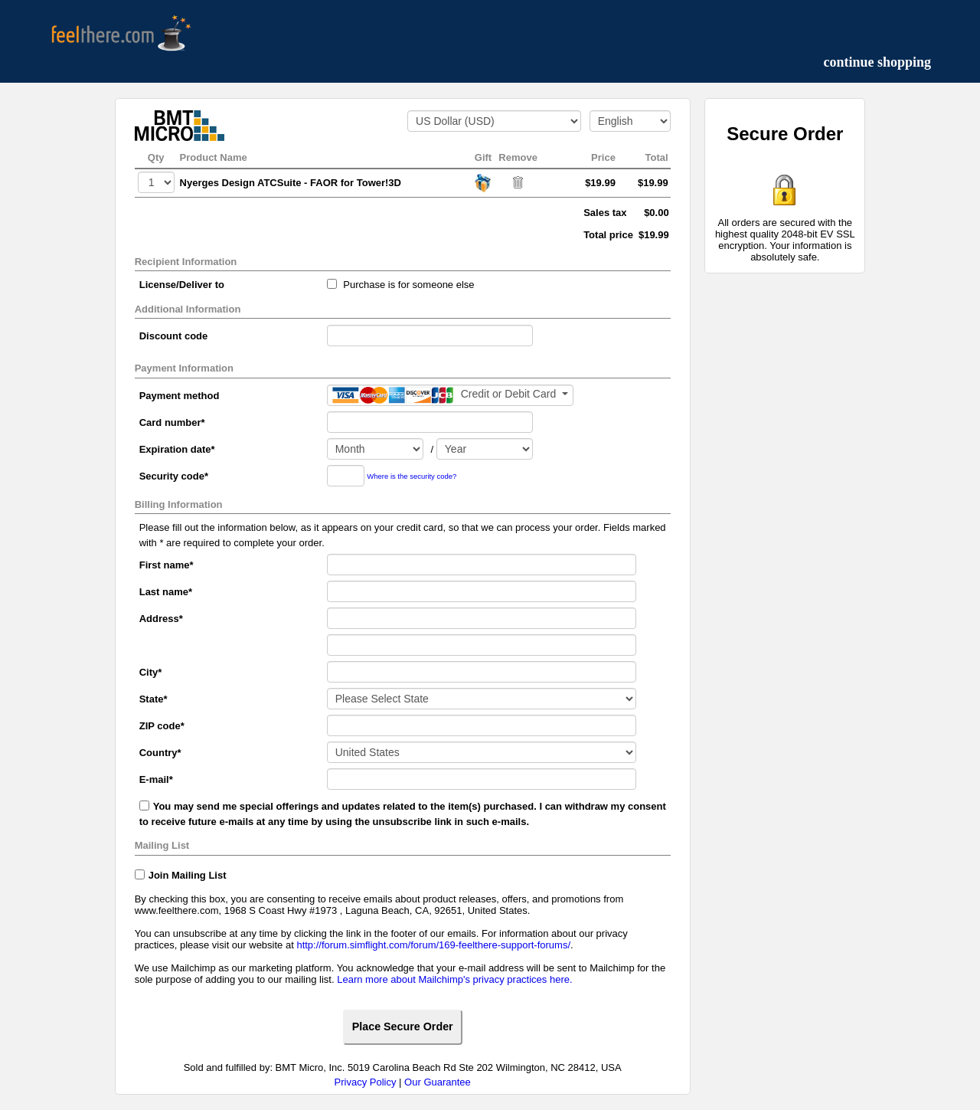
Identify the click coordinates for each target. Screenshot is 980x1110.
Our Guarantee (437, 1082)
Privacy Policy (366, 1082)
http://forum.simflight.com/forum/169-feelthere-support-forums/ (433, 945)
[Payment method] (450, 395)
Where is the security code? (411, 476)
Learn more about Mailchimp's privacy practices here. (454, 979)
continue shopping (877, 62)
